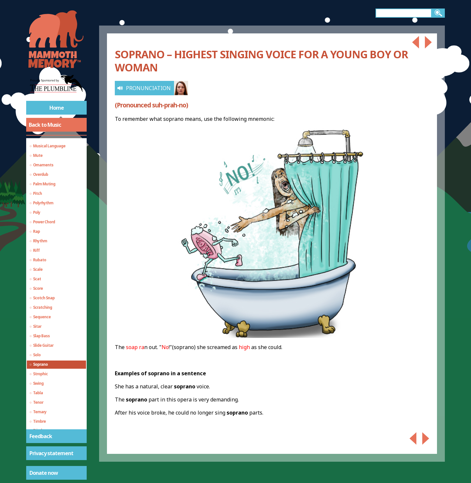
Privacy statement (51, 453)
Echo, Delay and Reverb (56, 421)
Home (56, 107)
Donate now (43, 472)
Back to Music (45, 124)
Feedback (40, 436)
